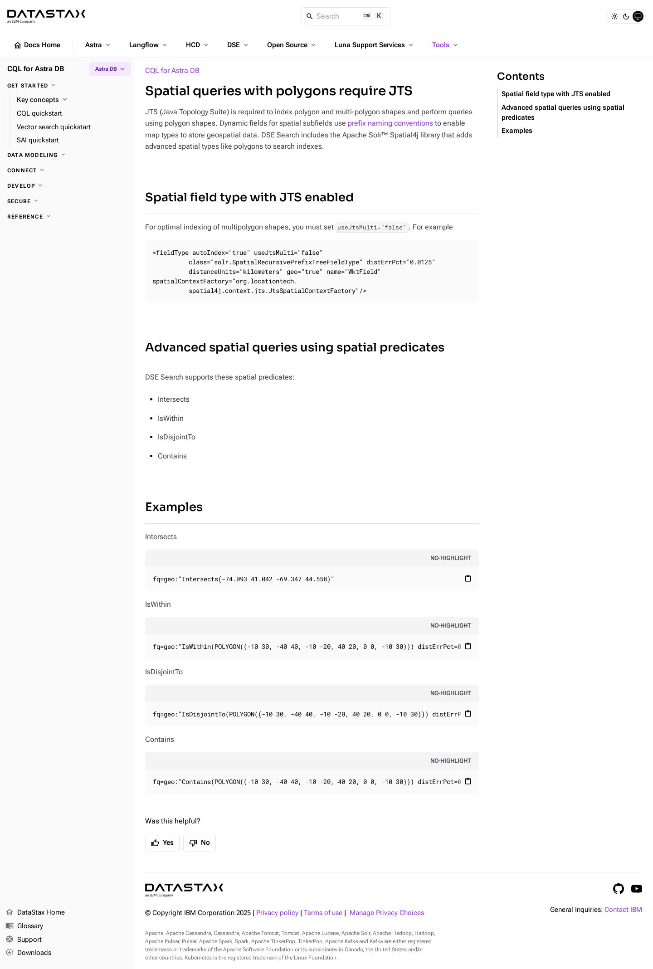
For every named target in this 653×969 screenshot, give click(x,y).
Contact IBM (623, 910)
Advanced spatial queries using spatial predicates (294, 347)
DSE (238, 45)
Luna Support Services (375, 45)
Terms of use (323, 913)
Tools (445, 45)
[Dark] (626, 16)
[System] (638, 16)
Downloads (28, 953)
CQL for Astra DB (172, 70)
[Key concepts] (72, 100)
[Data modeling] (67, 155)
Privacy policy (277, 913)
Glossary (24, 926)
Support (23, 940)
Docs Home (36, 45)
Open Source (292, 45)
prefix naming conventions (390, 123)
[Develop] (67, 186)
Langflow (149, 45)
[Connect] (67, 170)
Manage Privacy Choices (387, 913)
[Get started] (67, 85)
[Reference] (67, 216)
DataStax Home (35, 913)
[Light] (614, 16)
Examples (174, 507)
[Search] (346, 16)
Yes (162, 843)
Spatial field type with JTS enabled (249, 197)
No (199, 843)
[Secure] (67, 201)
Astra (98, 45)
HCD (198, 45)
